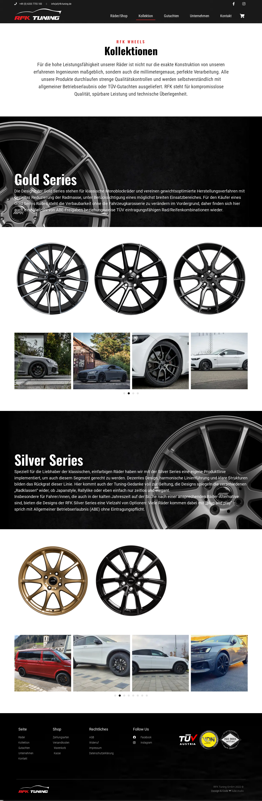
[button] (124, 393)
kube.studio (238, 790)
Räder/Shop (119, 16)
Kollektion (146, 16)
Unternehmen (199, 16)
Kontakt (226, 16)
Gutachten (171, 16)
